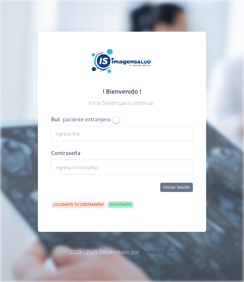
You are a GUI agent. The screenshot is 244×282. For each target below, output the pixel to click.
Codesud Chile (157, 252)
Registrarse (120, 204)
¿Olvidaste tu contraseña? (78, 204)
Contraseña (65, 153)
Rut (55, 119)
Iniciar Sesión (176, 187)
